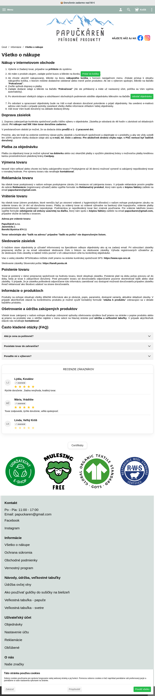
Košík (143, 9)
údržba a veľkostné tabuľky (110, 318)
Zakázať (10, 689)
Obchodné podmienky (21, 560)
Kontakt (11, 503)
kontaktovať (67, 171)
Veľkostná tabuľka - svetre (24, 608)
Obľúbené (12, 647)
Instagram (12, 528)
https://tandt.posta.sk (55, 263)
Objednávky (13, 624)
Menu (10, 9)
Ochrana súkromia (18, 552)
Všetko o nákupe (17, 545)
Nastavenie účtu (17, 632)
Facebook (12, 520)
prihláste (53, 69)
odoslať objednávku (142, 96)
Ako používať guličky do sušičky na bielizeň (37, 592)
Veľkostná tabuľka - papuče (25, 600)
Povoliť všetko (142, 689)
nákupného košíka (77, 78)
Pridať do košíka (90, 74)
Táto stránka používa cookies (22, 673)
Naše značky (14, 664)
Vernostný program (19, 568)
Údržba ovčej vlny (18, 584)
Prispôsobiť (74, 689)
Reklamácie (19, 187)
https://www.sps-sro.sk (117, 258)
